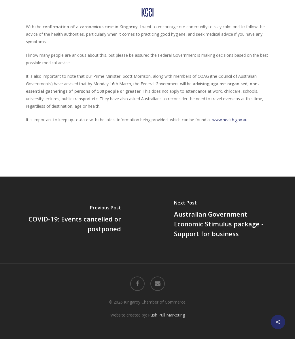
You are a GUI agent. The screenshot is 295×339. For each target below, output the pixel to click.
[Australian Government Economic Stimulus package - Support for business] (221, 220)
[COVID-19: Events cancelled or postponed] (74, 220)
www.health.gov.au (229, 119)
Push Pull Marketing (166, 315)
